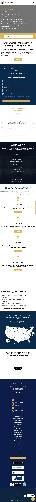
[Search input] (17, 36)
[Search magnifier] (31, 36)
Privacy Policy (18, 497)
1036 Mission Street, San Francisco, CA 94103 (18, 386)
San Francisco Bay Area (16, 148)
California (27, 148)
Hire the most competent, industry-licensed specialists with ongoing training (15, 292)
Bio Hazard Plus (18, 384)
